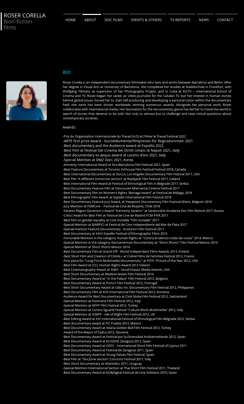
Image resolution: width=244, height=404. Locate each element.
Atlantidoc (112, 363)
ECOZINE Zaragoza (119, 341)
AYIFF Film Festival (105, 305)
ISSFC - (111, 345)
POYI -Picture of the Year (165, 260)
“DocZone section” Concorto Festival (108, 359)
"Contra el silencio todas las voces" (167, 238)
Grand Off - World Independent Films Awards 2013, (140, 251)
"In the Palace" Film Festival (126, 278)
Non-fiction (18, 21)
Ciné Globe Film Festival (143, 296)
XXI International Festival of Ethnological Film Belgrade (136, 318)
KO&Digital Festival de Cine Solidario (132, 372)
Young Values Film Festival (125, 354)
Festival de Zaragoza (121, 350)
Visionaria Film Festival (109, 301)
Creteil (132, 256)
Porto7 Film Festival (121, 283)
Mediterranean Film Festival (125, 274)
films (10, 27)
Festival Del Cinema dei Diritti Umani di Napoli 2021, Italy (132, 150)
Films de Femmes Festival (156, 256)
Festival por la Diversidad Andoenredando (137, 336)
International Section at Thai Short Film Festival (123, 368)
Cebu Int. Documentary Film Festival (141, 287)
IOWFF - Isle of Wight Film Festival (116, 314)
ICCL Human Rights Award (111, 265)
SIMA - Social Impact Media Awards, (137, 269)
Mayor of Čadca (95, 332)
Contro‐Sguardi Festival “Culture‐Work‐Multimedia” (130, 310)
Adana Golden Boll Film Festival (129, 327)
